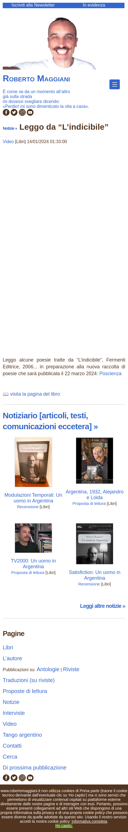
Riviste (71, 669)
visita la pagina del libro (35, 394)
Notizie (11, 702)
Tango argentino (22, 735)
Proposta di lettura (89, 503)
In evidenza (94, 5)
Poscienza (110, 373)
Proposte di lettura (25, 691)
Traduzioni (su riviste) (29, 680)
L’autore (12, 658)
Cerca (10, 757)
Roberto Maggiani (36, 78)
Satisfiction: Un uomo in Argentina (94, 575)
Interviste (14, 713)
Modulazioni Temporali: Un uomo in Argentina (33, 498)
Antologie (48, 669)
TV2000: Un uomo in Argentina (33, 563)
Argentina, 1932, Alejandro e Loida (95, 494)
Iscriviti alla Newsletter (33, 5)
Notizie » (10, 128)
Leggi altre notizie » (102, 606)
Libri (8, 647)
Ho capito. (64, 826)
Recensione (27, 506)
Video (8, 141)
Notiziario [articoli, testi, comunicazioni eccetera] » (50, 421)
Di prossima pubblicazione (34, 768)
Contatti (12, 746)
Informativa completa (89, 821)
